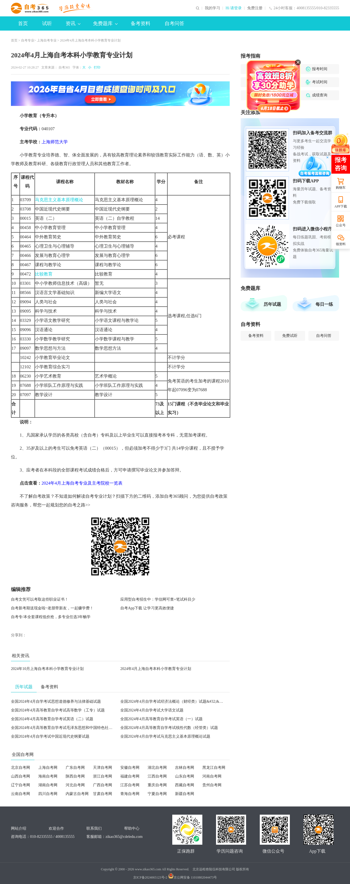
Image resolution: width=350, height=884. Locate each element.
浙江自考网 (102, 776)
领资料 (341, 244)
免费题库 (105, 23)
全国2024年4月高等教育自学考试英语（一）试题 (161, 719)
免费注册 (254, 8)
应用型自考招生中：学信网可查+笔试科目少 (157, 599)
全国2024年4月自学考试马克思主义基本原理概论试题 (165, 736)
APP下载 (340, 206)
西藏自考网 (184, 785)
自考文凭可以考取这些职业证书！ (39, 599)
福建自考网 (129, 776)
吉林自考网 (184, 768)
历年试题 (272, 304)
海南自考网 (47, 776)
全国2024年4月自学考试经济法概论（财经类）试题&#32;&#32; (173, 701)
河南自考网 (211, 776)
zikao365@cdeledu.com (124, 837)
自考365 (64, 67)
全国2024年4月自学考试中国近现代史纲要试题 (50, 736)
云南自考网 (20, 794)
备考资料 (140, 23)
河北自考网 (75, 785)
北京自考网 (20, 768)
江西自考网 (157, 776)
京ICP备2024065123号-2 (150, 877)
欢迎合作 (56, 828)
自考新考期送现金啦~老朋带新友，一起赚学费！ (52, 608)
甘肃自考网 (102, 794)
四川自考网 (47, 794)
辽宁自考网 (20, 785)
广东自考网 (75, 768)
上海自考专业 (47, 40)
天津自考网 (102, 768)
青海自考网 (129, 794)
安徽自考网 (129, 768)
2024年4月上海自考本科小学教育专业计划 (155, 669)
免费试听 (290, 336)
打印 (96, 67)
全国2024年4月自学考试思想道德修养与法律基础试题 (56, 701)
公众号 (341, 225)
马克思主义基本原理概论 (59, 199)
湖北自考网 (157, 768)
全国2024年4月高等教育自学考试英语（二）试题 (52, 719)
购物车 (341, 187)
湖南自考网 (47, 785)
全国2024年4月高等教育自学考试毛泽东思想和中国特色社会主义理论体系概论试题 (81, 728)
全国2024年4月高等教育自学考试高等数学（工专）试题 (58, 710)
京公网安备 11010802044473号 (192, 877)
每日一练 (324, 304)
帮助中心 (131, 828)
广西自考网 (102, 785)
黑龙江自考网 (213, 768)
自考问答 (174, 23)
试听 (47, 23)
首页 (23, 23)
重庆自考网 (157, 785)
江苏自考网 (129, 785)
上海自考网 (47, 768)
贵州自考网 (211, 785)
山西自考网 (20, 776)
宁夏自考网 (157, 794)
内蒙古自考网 (77, 794)
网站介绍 (18, 828)
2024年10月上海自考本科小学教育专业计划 (47, 669)
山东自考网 (184, 776)
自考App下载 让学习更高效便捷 (147, 608)
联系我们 (94, 828)
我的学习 (212, 8)
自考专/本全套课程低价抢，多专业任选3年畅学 (51, 617)
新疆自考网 (184, 794)
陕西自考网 (75, 776)
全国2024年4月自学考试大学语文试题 (151, 710)
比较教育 (43, 274)
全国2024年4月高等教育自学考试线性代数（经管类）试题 (169, 728)
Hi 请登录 (234, 8)
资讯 (73, 23)
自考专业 (27, 40)
